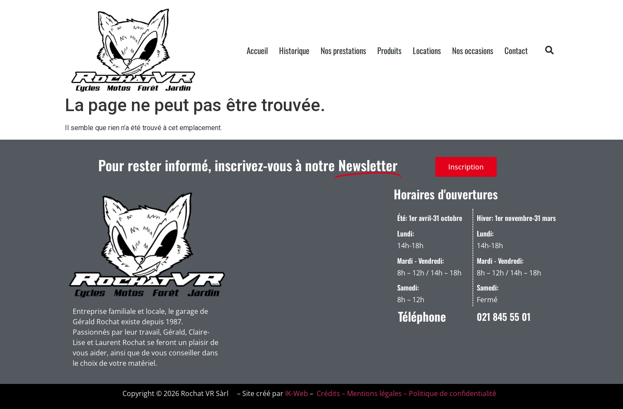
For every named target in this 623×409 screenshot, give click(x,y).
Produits (389, 50)
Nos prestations (343, 50)
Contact (516, 50)
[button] (549, 50)
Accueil (257, 50)
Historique (294, 50)
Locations (427, 50)
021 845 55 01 (503, 316)
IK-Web (296, 393)
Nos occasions (472, 50)
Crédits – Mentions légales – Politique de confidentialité (405, 393)
